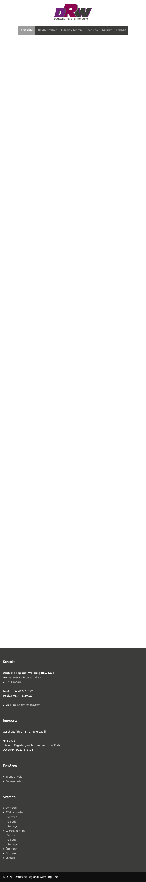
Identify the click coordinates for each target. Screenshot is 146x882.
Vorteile (12, 817)
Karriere (106, 30)
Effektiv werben (46, 30)
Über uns (92, 30)
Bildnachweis (13, 776)
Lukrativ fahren (71, 30)
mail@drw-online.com (26, 704)
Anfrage (12, 826)
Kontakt (121, 30)
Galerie (12, 821)
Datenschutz (13, 781)
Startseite (26, 30)
